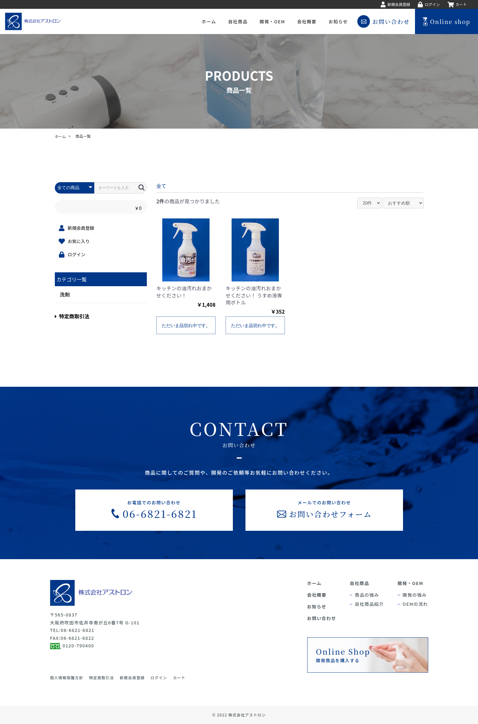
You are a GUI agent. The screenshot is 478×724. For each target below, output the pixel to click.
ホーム (60, 136)
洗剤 (65, 294)
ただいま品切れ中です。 (186, 325)
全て (161, 185)
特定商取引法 (72, 316)
